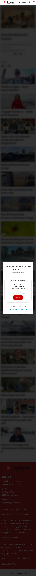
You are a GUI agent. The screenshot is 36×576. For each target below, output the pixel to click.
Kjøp (18, 297)
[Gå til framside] (9, 2)
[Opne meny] (34, 2)
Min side (5, 563)
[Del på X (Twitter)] (18, 53)
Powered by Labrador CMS (18, 573)
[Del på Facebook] (15, 53)
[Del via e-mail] (20, 53)
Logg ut (12, 563)
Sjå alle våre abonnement (18, 309)
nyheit (4, 62)
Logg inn (30, 2)
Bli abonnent (23, 2)
